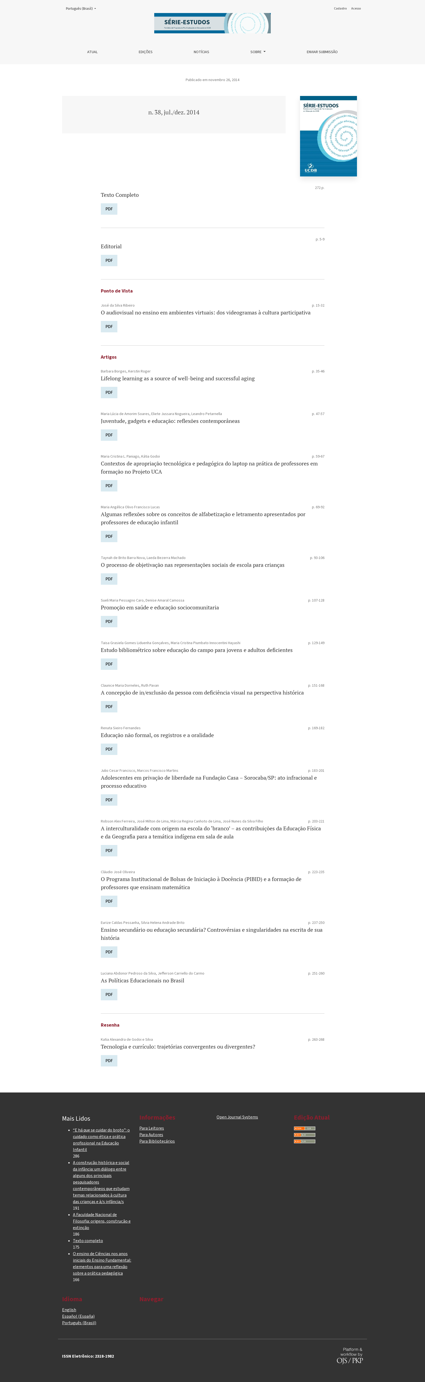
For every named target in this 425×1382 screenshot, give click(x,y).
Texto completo (88, 1241)
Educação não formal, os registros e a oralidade (157, 735)
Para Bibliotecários (157, 1141)
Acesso (356, 8)
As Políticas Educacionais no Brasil (142, 980)
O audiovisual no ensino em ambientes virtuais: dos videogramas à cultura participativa (206, 312)
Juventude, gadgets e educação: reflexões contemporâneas (170, 421)
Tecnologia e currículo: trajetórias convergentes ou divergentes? (178, 1046)
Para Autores (151, 1135)
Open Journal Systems (237, 1117)
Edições (146, 52)
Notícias (201, 52)
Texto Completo (120, 194)
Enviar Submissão (322, 52)
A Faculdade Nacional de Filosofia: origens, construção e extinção (102, 1221)
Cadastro (340, 8)
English (69, 1310)
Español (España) (78, 1316)
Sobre (256, 52)
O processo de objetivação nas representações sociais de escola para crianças (193, 564)
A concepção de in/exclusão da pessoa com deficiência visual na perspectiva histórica (202, 692)
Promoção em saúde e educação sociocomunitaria (160, 607)
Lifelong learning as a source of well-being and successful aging (178, 378)
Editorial (111, 246)
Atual (92, 52)
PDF (109, 208)
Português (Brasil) (82, 8)
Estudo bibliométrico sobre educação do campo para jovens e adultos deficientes (197, 650)
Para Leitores (151, 1128)
